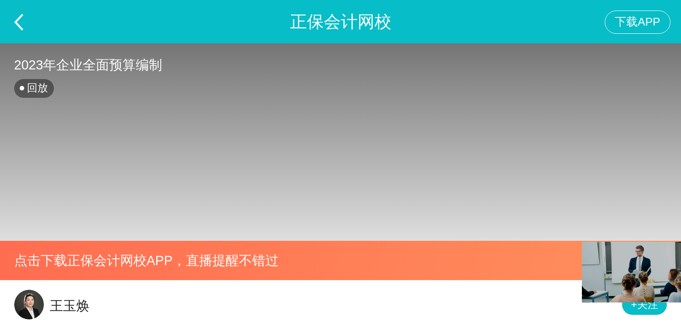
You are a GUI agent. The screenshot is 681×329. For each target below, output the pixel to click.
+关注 (644, 304)
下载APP (637, 22)
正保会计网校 (340, 21)
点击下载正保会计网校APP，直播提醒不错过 (146, 260)
